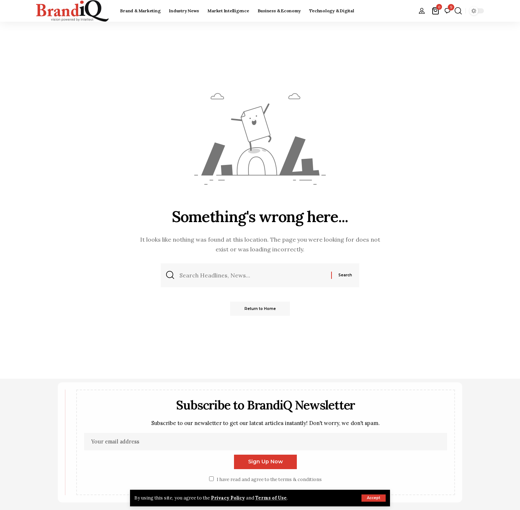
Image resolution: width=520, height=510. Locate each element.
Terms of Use (271, 498)
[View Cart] (436, 11)
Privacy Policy (228, 498)
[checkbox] (211, 479)
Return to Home (260, 308)
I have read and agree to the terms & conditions (269, 480)
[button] (373, 498)
